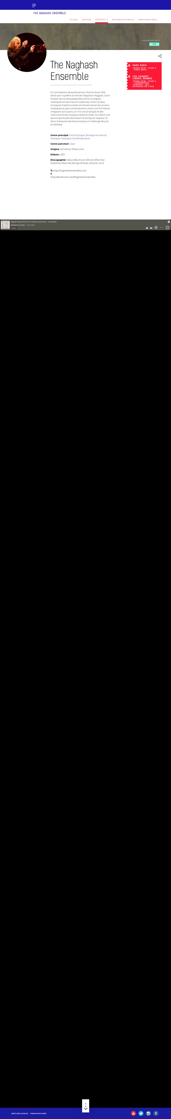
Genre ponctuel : (60, 144)
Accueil (74, 20)
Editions (86, 20)
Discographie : (58, 160)
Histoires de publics (123, 20)
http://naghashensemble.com (69, 170)
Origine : (55, 149)
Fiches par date (151, 41)
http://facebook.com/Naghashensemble (72, 177)
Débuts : (55, 154)
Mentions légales (19, 1113)
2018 (154, 44)
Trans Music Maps (147, 20)
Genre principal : (59, 135)
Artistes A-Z (101, 20)
